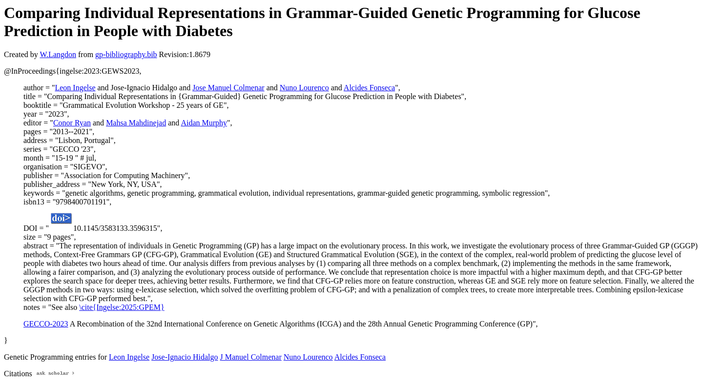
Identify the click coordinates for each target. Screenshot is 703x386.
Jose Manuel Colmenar (228, 87)
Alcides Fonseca (369, 87)
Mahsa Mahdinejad (136, 123)
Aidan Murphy (204, 123)
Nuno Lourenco (304, 87)
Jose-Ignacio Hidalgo (184, 357)
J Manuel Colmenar (251, 357)
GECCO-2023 (45, 324)
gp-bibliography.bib (126, 54)
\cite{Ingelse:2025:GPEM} (121, 307)
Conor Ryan (72, 123)
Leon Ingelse (75, 87)
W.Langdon (58, 54)
